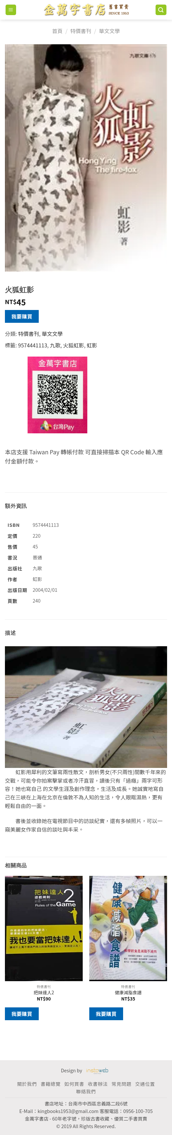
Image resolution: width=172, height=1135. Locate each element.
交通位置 (145, 1083)
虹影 (92, 345)
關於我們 (27, 1083)
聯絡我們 (86, 1091)
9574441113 (32, 345)
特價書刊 (80, 31)
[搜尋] (161, 10)
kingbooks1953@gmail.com (67, 1110)
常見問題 (121, 1083)
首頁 (57, 31)
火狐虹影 (73, 345)
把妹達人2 (44, 993)
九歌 (55, 345)
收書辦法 (98, 1083)
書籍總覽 (50, 1083)
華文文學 (109, 31)
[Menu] (11, 10)
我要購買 (21, 316)
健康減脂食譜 (128, 993)
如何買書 (74, 1083)
